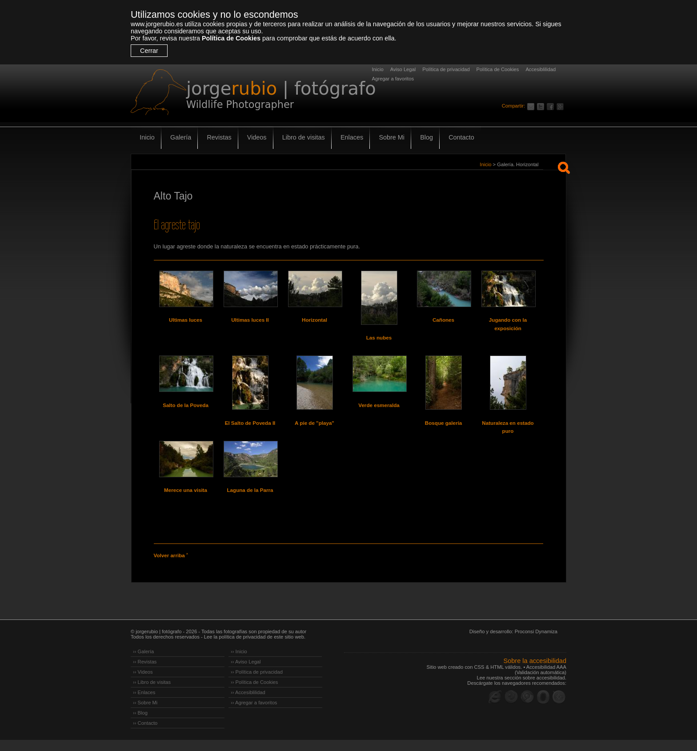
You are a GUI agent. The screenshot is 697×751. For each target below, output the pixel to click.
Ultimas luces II (250, 320)
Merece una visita (185, 497)
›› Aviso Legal (246, 672)
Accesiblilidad (540, 69)
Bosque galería (443, 426)
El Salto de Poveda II (250, 426)
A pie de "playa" (314, 426)
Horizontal (314, 320)
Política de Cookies (231, 38)
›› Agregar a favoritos (254, 713)
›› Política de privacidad (257, 683)
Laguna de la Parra (250, 497)
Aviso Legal (403, 69)
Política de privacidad (445, 69)
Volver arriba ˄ (171, 567)
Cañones (443, 320)
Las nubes (379, 337)
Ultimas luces (185, 320)
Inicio (378, 69)
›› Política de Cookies (254, 693)
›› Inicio (239, 662)
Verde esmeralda (379, 408)
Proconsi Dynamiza (536, 642)
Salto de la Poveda (185, 408)
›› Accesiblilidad (248, 703)
